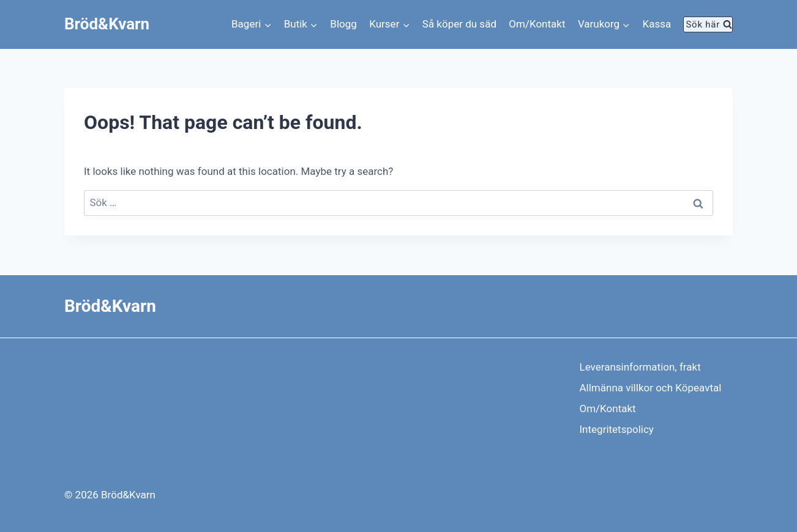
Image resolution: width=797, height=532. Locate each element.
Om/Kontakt (537, 24)
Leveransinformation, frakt (640, 367)
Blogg (343, 24)
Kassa (657, 24)
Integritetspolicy (617, 429)
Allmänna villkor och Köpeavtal (651, 388)
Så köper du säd (459, 24)
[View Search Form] (708, 24)
